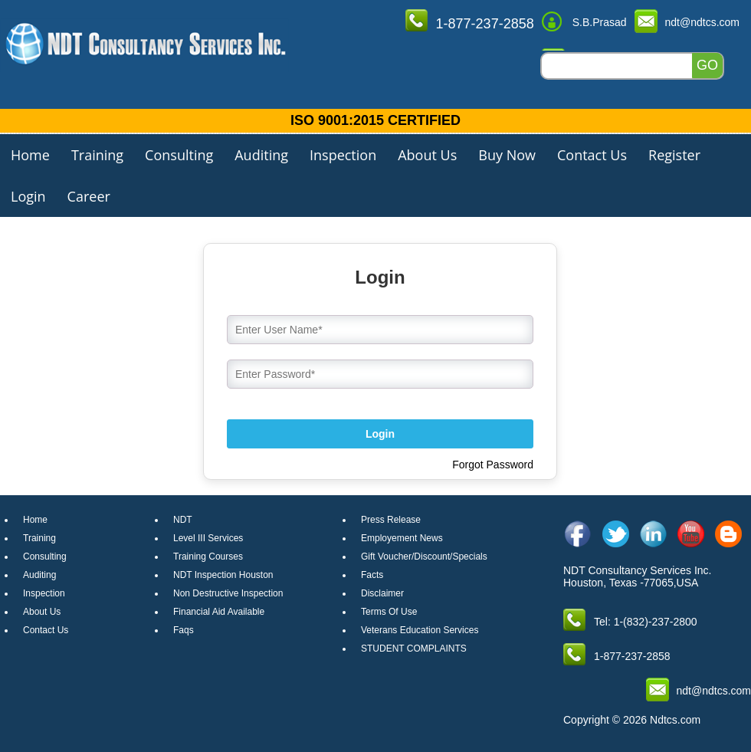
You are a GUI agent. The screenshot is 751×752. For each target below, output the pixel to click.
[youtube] (690, 533)
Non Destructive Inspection (228, 593)
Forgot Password (492, 464)
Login (28, 196)
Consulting (179, 155)
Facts (372, 575)
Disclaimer (382, 593)
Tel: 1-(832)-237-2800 (645, 622)
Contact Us (592, 155)
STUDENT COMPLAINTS (414, 648)
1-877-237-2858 (485, 23)
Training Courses (208, 556)
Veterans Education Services (419, 630)
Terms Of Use (389, 611)
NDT (182, 519)
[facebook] (578, 533)
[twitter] (615, 533)
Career (88, 196)
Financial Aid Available (218, 611)
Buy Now (507, 155)
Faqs (183, 630)
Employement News (402, 538)
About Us (427, 155)
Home (30, 155)
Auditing (261, 155)
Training (97, 155)
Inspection (343, 155)
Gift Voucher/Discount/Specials (424, 556)
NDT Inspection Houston (223, 575)
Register (674, 155)
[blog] (728, 533)
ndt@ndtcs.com (702, 22)
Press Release (391, 519)
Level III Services (208, 538)
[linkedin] (653, 533)
